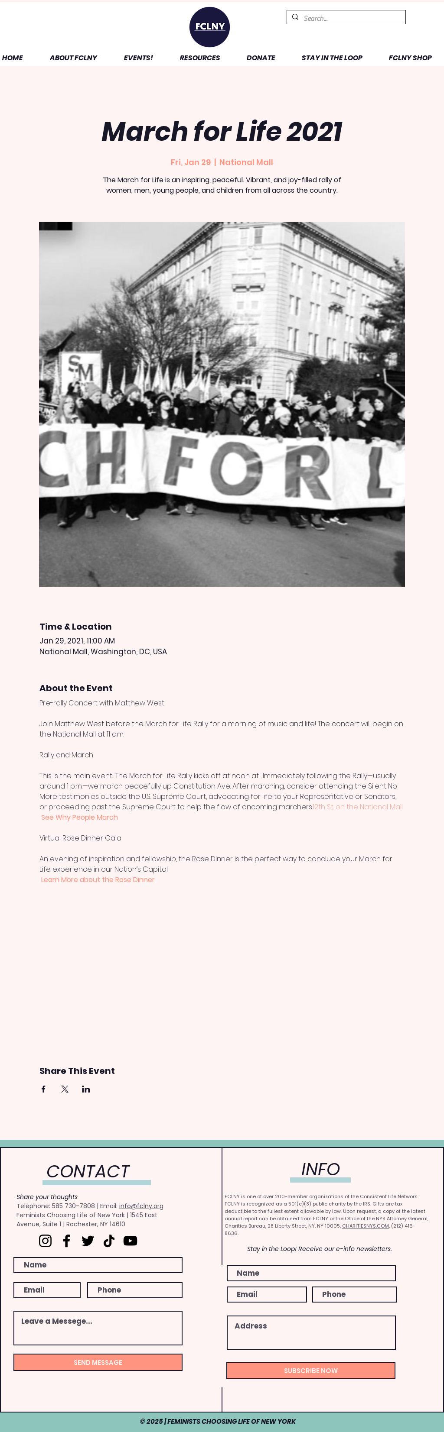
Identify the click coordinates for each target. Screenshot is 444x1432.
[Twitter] (87, 1240)
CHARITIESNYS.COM (365, 1225)
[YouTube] (130, 1240)
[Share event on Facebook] (43, 1089)
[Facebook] (66, 1240)
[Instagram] (45, 1240)
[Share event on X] (65, 1089)
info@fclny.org (141, 1206)
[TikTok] (109, 1240)
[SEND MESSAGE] (98, 1362)
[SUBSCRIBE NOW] (310, 1370)
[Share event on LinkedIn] (86, 1089)
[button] (66, 58)
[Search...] (345, 18)
